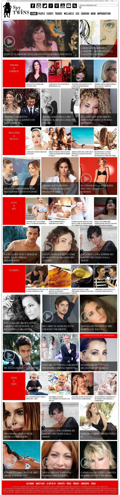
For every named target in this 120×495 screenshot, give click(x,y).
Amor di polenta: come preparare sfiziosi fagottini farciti (82, 291)
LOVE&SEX (14, 205)
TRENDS (58, 14)
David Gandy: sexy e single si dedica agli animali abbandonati (20, 257)
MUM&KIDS (14, 380)
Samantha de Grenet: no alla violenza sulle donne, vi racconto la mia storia (21, 326)
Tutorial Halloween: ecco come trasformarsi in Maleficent (82, 86)
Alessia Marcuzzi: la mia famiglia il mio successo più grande (58, 119)
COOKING (85, 14)
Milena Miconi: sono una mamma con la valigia (56, 474)
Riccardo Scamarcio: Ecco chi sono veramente (58, 327)
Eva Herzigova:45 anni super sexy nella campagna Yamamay (97, 188)
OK (112, 1)
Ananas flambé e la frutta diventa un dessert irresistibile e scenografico (60, 291)
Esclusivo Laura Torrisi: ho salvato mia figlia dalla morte (97, 257)
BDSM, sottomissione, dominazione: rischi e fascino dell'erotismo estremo (106, 223)
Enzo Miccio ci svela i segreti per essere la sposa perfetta (59, 366)
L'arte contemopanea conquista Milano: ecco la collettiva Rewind (97, 51)
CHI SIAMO (30, 483)
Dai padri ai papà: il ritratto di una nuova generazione (82, 398)
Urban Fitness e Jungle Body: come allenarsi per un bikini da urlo (59, 153)
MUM (93, 14)
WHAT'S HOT (40, 483)
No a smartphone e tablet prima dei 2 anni (35, 398)
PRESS (69, 483)
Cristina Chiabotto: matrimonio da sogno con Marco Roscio (19, 119)
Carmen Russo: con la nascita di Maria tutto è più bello (98, 474)
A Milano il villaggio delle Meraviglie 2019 (59, 85)
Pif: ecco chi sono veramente (21, 367)
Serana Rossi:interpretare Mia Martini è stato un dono (20, 190)
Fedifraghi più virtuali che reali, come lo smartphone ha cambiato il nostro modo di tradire (82, 224)
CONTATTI (61, 483)
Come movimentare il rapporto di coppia (57, 222)
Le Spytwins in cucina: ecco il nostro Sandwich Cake (37, 290)
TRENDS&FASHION (14, 68)
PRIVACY (76, 483)
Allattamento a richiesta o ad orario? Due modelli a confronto (105, 398)
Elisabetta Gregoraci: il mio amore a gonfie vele (20, 474)
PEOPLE (41, 14)
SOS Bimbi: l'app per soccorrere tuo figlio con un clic (59, 398)
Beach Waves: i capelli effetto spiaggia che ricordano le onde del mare (105, 153)
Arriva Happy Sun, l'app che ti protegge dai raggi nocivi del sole (82, 153)
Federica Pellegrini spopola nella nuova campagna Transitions (105, 86)
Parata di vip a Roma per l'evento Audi (34, 85)
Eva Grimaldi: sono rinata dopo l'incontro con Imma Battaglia (96, 119)
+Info (106, 1)
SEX (77, 14)
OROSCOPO (85, 483)
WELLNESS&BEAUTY (14, 135)
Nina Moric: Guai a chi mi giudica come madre (18, 435)
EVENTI (50, 14)
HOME (34, 14)
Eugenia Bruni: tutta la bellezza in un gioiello (95, 366)
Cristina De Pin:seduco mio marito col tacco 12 (96, 327)
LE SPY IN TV (51, 483)
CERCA (93, 483)
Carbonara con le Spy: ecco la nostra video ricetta (105, 290)
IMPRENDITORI (104, 14)
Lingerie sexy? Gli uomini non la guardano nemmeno (36, 222)
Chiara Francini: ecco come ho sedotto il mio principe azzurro (58, 257)
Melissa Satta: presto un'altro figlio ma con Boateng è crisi (56, 188)
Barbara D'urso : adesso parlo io (98, 435)
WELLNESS (69, 14)
